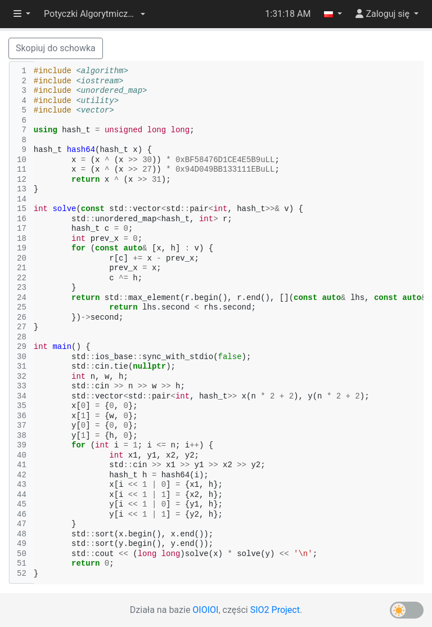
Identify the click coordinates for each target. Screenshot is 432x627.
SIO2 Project (275, 609)
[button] (94, 14)
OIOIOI (205, 609)
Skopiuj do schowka (56, 48)
